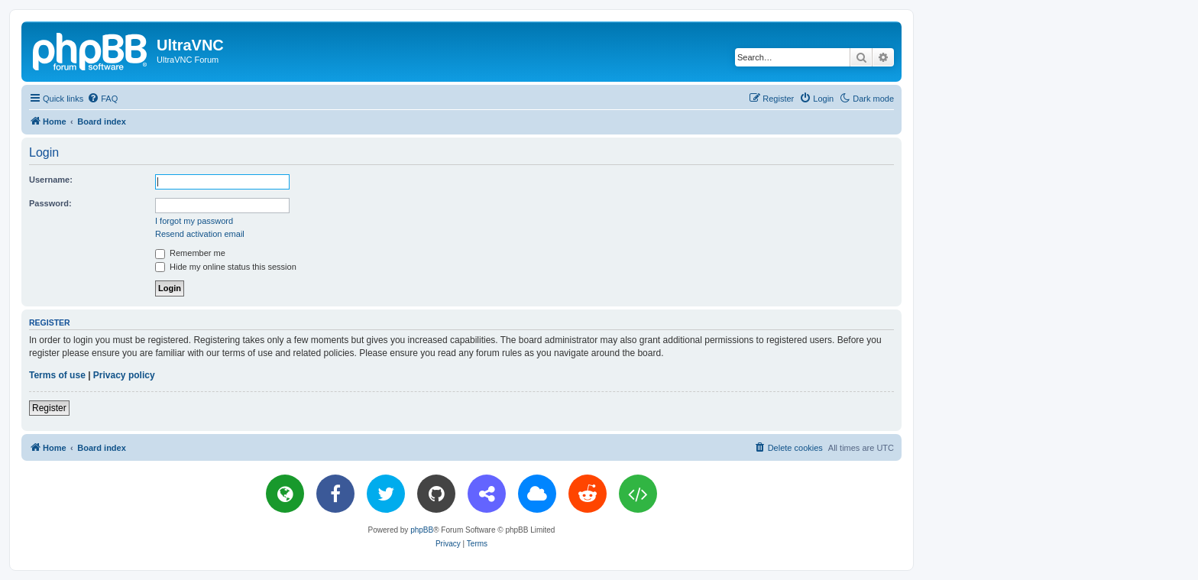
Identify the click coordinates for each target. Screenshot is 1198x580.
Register (49, 408)
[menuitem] (102, 98)
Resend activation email (199, 233)
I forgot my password (194, 220)
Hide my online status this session (225, 266)
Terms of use (57, 375)
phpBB (421, 530)
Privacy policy (124, 375)
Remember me (190, 253)
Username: (51, 179)
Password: (50, 203)
